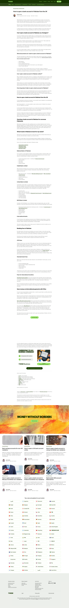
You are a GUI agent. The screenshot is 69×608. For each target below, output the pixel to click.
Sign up (59, 1)
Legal (22, 593)
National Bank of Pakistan (23, 144)
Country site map (51, 593)
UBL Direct (20, 382)
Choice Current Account (39, 158)
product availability (29, 391)
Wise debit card (27, 305)
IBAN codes (37, 586)
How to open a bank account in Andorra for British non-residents (34, 478)
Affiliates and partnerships (12, 587)
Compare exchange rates (39, 588)
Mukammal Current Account (36, 193)
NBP (19, 380)
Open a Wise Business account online (34, 368)
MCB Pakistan (21, 379)
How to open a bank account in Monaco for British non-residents (12, 478)
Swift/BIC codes (37, 584)
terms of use (23, 391)
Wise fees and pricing (43, 391)
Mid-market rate (24, 584)
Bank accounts (21, 8)
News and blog (10, 584)
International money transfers (22, 277)
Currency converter (38, 585)
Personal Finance (16, 8)
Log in (55, 1)
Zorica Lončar (19, 14)
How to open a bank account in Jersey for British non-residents (55, 449)
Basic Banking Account (47, 193)
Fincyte (20, 377)
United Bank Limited (22, 147)
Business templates (38, 589)
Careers (9, 586)
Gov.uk (20, 375)
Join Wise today (34, 317)
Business (45, 1)
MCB (19, 383)
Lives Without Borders (40, 4)
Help (52, 1)
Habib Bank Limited (22, 146)
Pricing (49, 1)
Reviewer (20, 378)
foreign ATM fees (46, 250)
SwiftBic (20, 381)
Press (9, 585)
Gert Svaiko (8, 460)
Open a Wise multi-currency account (23, 300)
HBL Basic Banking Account (37, 173)
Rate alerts (37, 587)
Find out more (34, 420)
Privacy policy (37, 593)
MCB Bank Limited (22, 148)
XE (19, 376)
